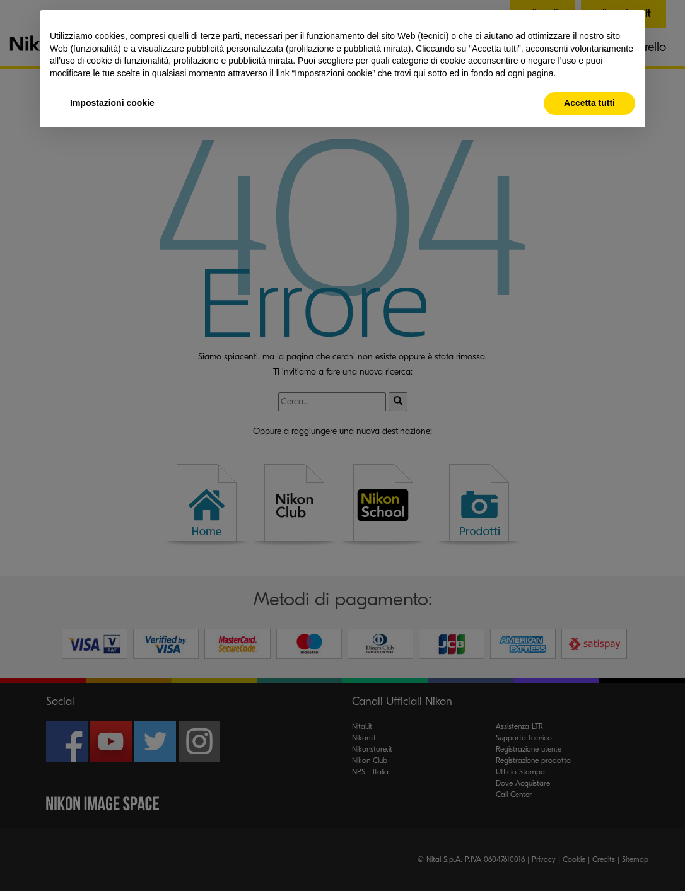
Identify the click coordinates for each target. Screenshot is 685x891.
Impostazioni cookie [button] (112, 103)
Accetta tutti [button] (589, 103)
